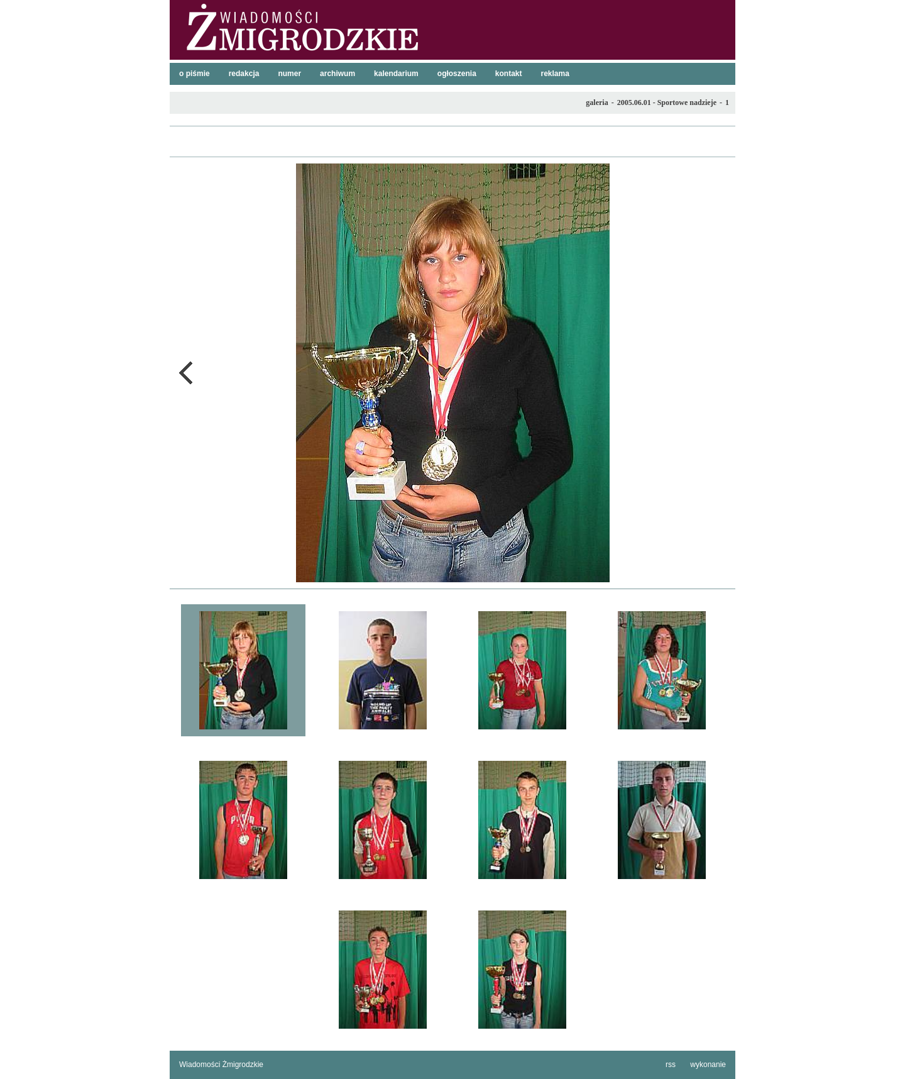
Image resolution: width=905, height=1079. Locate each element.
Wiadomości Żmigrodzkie (221, 1064)
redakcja (244, 73)
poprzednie (185, 372)
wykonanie (708, 1064)
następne (719, 372)
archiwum (337, 73)
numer (289, 73)
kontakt (508, 73)
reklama (555, 73)
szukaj (721, 13)
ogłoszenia (456, 73)
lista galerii (452, 141)
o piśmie (194, 73)
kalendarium (396, 73)
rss (671, 1064)
